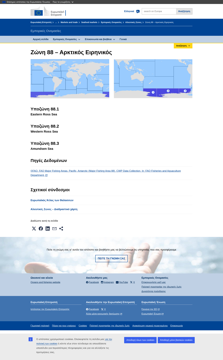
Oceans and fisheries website (45, 282)
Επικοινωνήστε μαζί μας (154, 282)
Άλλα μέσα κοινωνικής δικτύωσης (103, 314)
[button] (34, 228)
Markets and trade (69, 22)
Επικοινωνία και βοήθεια (98, 39)
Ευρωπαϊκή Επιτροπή (41, 22)
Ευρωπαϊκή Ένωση (151, 314)
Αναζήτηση (184, 11)
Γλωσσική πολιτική (40, 326)
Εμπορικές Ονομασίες (111, 22)
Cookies (83, 326)
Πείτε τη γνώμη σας (111, 258)
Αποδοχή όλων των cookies (140, 340)
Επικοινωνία (176, 326)
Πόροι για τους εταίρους (64, 326)
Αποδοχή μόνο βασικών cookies (176, 340)
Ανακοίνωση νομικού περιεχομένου (150, 326)
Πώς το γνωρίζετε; (63, 2)
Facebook (92, 309)
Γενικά (123, 39)
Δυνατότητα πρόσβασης (154, 291)
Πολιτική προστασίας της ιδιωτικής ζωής (162, 287)
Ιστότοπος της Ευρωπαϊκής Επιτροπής (50, 309)
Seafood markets (89, 22)
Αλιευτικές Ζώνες (133, 22)
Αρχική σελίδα (40, 39)
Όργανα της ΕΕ (149, 309)
